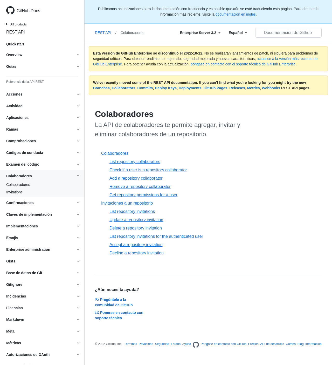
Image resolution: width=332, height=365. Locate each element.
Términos (130, 344)
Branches (101, 88)
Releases (237, 88)
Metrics (253, 88)
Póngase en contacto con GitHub (223, 344)
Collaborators (123, 88)
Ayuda (186, 344)
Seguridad (162, 344)
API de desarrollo (272, 344)
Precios (253, 344)
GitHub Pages (215, 88)
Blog (301, 344)
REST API (15, 32)
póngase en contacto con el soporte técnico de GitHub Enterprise (243, 64)
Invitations (14, 192)
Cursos (291, 344)
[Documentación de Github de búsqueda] (288, 33)
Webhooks (271, 88)
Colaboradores (18, 184)
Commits (145, 88)
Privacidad (146, 344)
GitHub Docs (28, 11)
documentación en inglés (236, 14)
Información (313, 344)
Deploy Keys (166, 88)
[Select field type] (200, 33)
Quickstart (15, 44)
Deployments (190, 88)
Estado (176, 344)
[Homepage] (196, 345)
